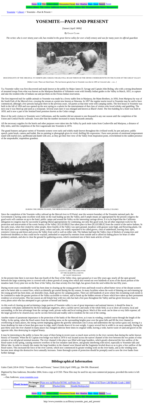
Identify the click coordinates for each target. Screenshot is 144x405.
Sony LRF (106, 382)
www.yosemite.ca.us (29, 377)
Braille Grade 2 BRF (120, 382)
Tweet (108, 4)
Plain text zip (46, 382)
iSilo (63, 386)
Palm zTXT (95, 382)
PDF (43, 386)
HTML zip (66, 382)
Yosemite (11, 12)
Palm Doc (75, 382)
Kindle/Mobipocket (80, 386)
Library (21, 12)
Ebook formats (21, 384)
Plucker (56, 382)
